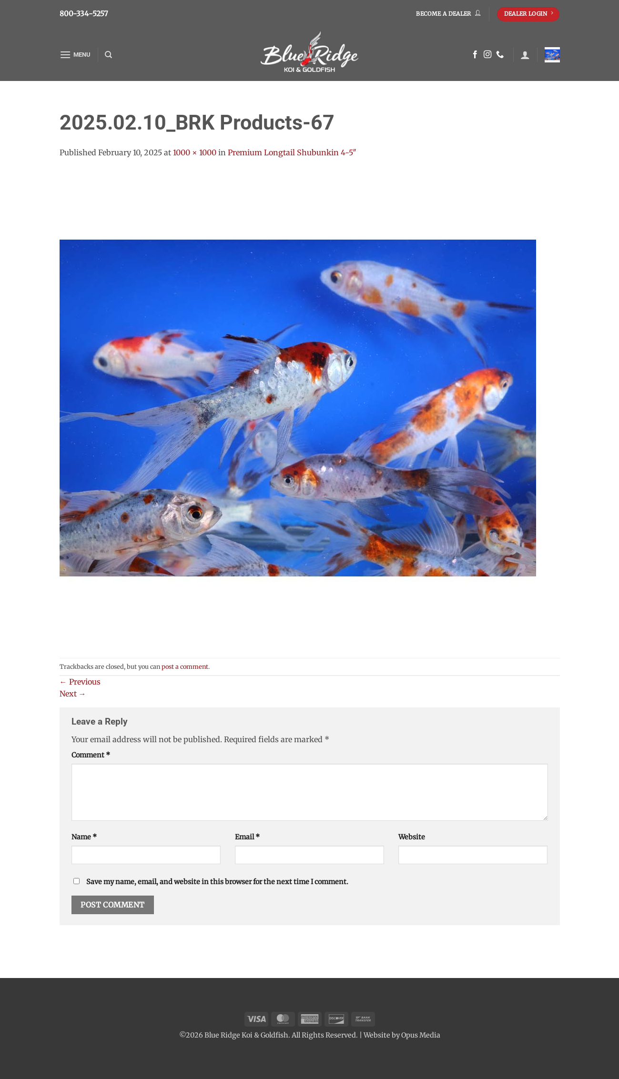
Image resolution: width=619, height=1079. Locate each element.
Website (411, 837)
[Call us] (500, 54)
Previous (80, 681)
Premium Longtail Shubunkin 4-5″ (292, 152)
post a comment (185, 666)
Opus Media (420, 1035)
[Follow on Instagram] (487, 54)
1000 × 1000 (194, 152)
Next (73, 693)
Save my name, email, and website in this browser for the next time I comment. (217, 881)
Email (247, 837)
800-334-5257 (84, 13)
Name (84, 837)
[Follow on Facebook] (475, 54)
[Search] (108, 55)
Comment (90, 755)
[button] (75, 54)
